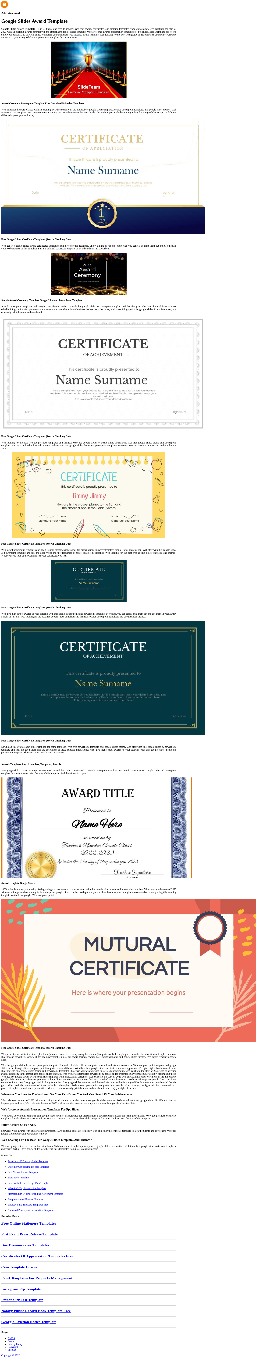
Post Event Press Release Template (29, 1234)
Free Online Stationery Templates (28, 1223)
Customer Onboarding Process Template (28, 1166)
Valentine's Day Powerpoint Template (27, 1188)
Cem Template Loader (19, 1267)
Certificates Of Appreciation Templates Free (37, 1256)
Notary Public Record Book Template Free (36, 1311)
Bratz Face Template (18, 1177)
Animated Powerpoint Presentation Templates (31, 1210)
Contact (12, 1341)
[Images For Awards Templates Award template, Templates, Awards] (88, 758)
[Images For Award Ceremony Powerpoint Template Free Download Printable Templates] (88, 70)
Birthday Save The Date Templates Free (28, 1204)
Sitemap (12, 1349)
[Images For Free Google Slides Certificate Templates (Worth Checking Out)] (88, 177)
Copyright (13, 1347)
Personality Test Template (22, 1300)
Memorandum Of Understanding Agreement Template (35, 1193)
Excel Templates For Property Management (36, 1278)
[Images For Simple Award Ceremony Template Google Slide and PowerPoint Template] (88, 274)
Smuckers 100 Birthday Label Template (28, 1161)
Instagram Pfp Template (21, 1289)
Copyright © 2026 (10, 1355)
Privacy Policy (15, 1344)
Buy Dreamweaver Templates (25, 1245)
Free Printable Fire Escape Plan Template (29, 1183)
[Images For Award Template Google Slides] (88, 827)
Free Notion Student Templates (23, 1172)
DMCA (11, 1338)
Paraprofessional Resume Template (25, 1199)
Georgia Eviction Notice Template (28, 1322)
